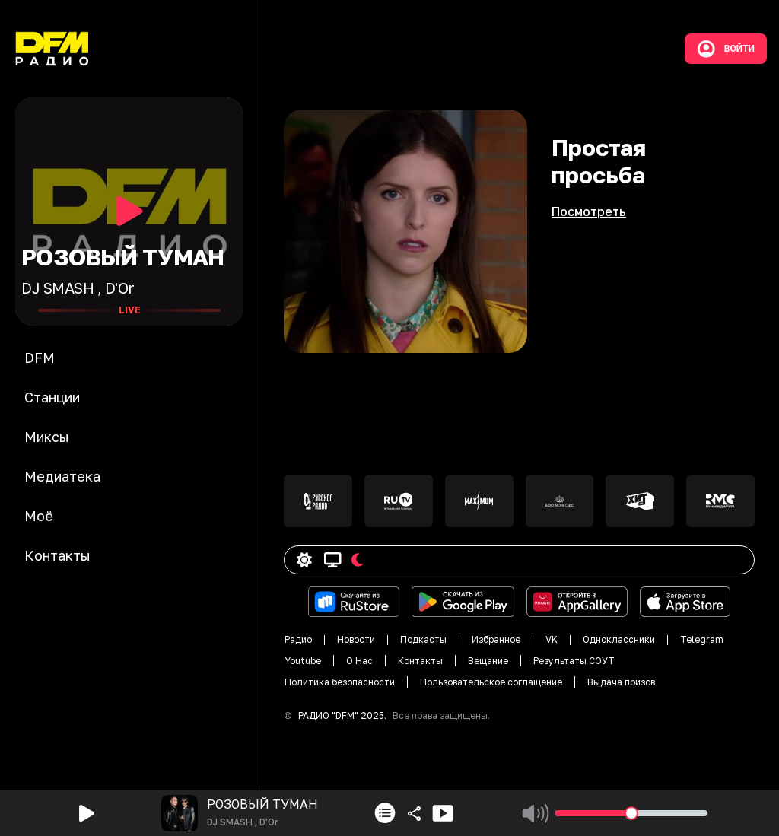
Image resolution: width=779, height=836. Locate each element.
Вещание (488, 660)
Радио (298, 639)
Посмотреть (589, 211)
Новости (356, 639)
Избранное (496, 639)
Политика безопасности (340, 682)
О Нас (359, 660)
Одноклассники (619, 639)
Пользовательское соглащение (491, 682)
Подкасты (423, 639)
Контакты (420, 660)
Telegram (701, 639)
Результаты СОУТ (574, 660)
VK (551, 639)
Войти (726, 49)
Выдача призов (621, 682)
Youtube (303, 660)
